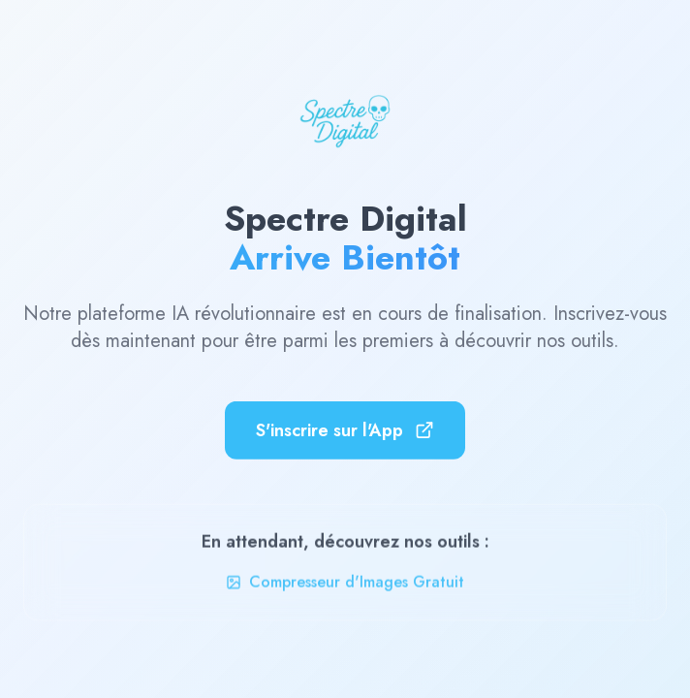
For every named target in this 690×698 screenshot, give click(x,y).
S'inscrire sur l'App (345, 428)
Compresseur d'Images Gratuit (345, 584)
